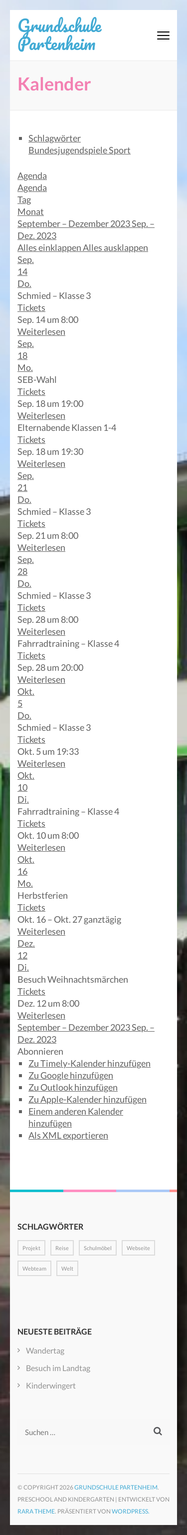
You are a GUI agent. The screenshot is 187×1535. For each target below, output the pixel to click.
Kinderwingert (51, 1385)
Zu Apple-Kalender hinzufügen (87, 1099)
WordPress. (131, 1511)
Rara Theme (36, 1511)
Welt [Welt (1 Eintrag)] (67, 1268)
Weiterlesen (41, 331)
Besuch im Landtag (58, 1368)
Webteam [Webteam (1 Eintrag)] (34, 1268)
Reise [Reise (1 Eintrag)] (62, 1248)
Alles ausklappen (115, 247)
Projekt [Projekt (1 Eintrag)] (31, 1248)
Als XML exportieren (68, 1135)
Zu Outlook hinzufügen (73, 1087)
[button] (40, 1051)
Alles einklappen (50, 247)
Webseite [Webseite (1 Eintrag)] (138, 1248)
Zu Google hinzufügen (70, 1075)
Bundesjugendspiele (68, 149)
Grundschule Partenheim (59, 34)
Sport (120, 149)
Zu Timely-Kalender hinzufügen (89, 1063)
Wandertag (45, 1350)
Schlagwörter (54, 137)
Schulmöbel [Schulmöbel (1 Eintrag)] (98, 1248)
